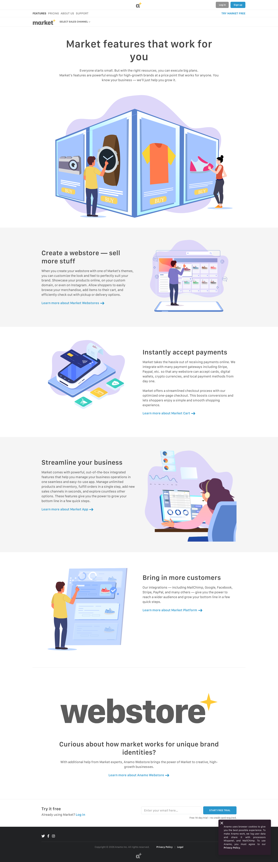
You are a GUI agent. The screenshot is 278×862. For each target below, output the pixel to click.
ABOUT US (67, 13)
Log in (222, 4)
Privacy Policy (164, 847)
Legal (180, 847)
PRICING (53, 13)
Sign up (238, 4)
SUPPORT (82, 13)
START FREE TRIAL (219, 810)
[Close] (222, 823)
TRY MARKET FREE (233, 13)
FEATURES (39, 13)
